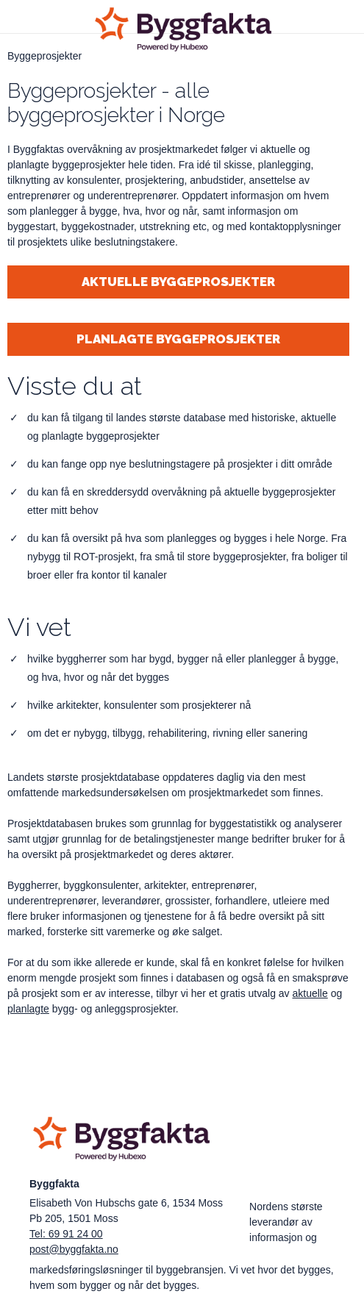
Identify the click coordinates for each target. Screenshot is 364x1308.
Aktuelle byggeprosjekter (178, 281)
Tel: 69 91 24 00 (66, 1234)
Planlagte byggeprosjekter (178, 339)
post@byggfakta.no (73, 1249)
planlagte (28, 1009)
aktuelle (310, 993)
